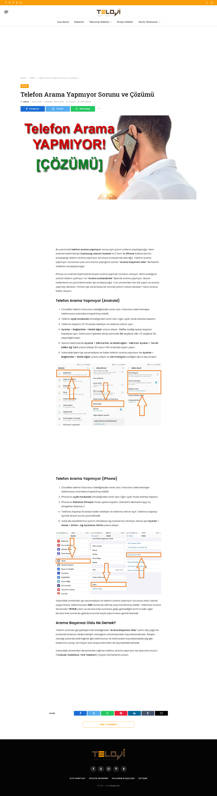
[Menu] (6, 12)
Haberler (79, 21)
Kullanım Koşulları (123, 778)
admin (26, 101)
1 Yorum (71, 101)
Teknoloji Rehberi (99, 21)
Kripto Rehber (125, 21)
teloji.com (115, 785)
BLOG (24, 86)
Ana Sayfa (63, 21)
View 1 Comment (108, 724)
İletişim (142, 778)
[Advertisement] (108, 51)
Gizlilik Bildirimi (98, 778)
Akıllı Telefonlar (148, 21)
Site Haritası (77, 778)
